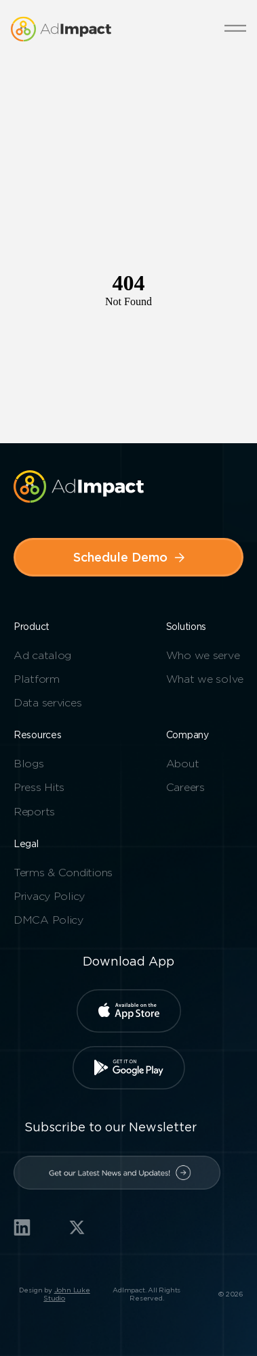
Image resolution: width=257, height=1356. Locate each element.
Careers (185, 787)
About (182, 763)
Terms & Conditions (63, 872)
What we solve (204, 679)
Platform (37, 679)
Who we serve (203, 655)
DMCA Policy (48, 919)
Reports (34, 811)
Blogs (29, 763)
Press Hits (39, 787)
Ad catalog (42, 655)
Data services (47, 702)
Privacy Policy (49, 896)
